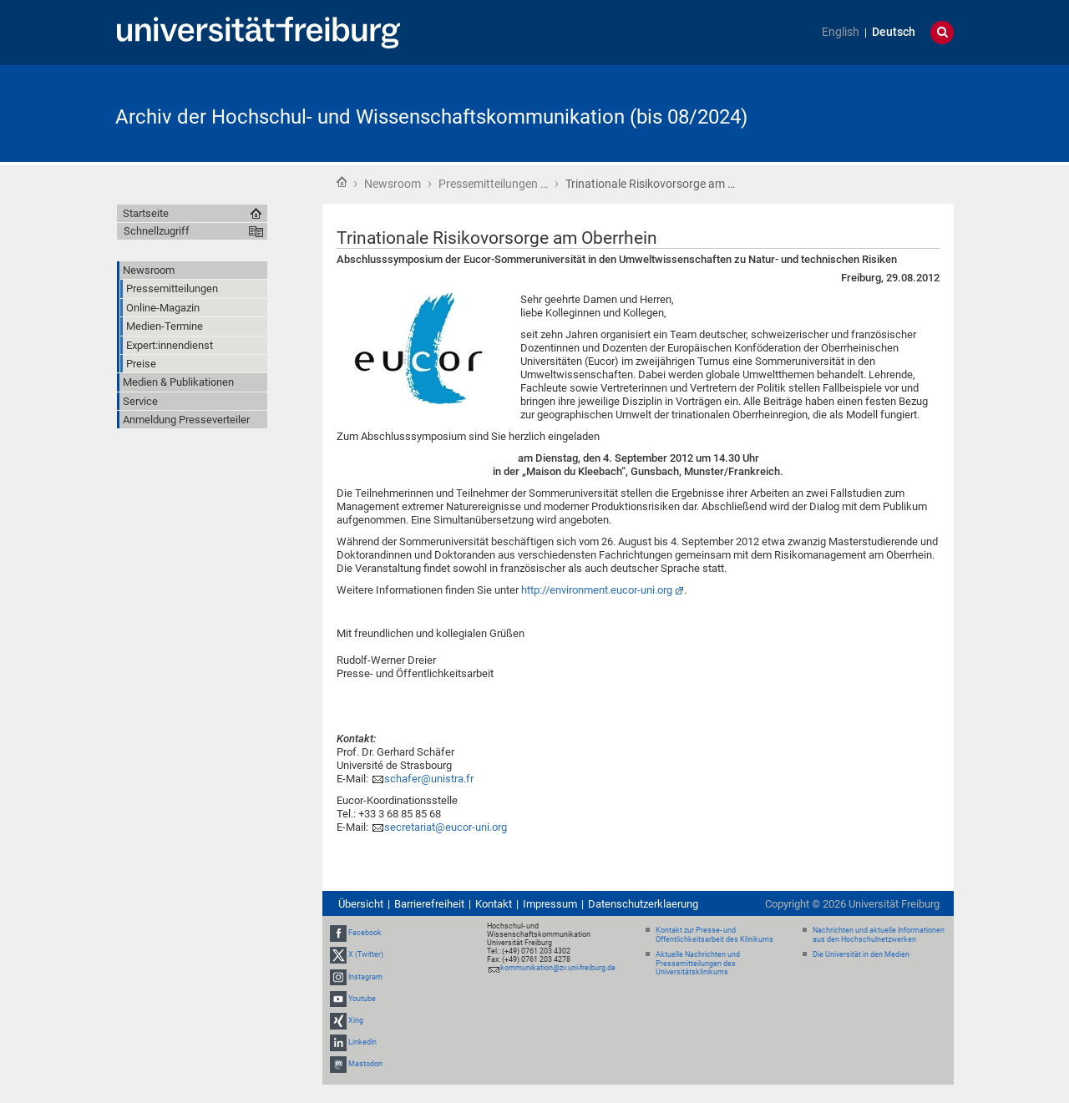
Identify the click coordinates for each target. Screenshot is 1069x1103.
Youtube (362, 998)
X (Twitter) (365, 954)
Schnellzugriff (157, 231)
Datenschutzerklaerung (643, 904)
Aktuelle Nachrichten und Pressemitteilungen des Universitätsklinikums (698, 963)
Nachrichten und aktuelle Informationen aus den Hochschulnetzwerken (879, 935)
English (840, 32)
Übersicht (360, 904)
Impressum (550, 904)
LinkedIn (362, 1042)
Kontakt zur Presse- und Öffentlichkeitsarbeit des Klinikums (714, 935)
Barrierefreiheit (429, 904)
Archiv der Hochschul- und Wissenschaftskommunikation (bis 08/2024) (431, 117)
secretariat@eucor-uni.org (445, 827)
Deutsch (893, 32)
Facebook (365, 932)
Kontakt (493, 904)
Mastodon (365, 1064)
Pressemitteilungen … (493, 183)
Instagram (365, 977)
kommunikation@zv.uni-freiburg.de (558, 968)
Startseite (342, 182)
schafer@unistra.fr (429, 778)
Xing (355, 1020)
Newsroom (392, 183)
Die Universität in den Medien (861, 954)
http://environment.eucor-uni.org (596, 590)
